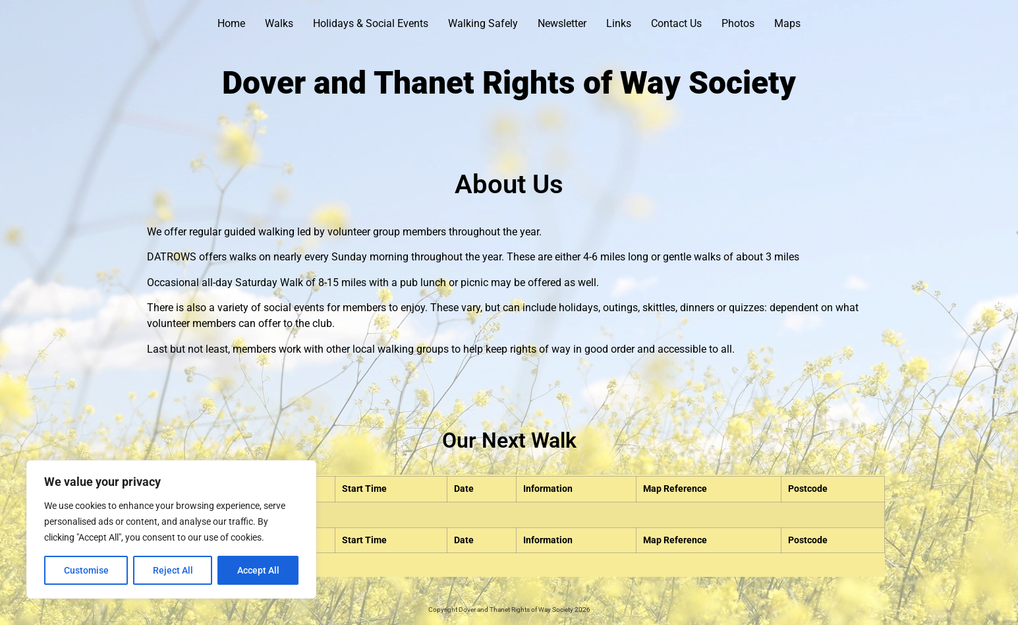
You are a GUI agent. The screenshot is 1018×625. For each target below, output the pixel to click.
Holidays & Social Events (370, 23)
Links (618, 23)
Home (231, 23)
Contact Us (676, 23)
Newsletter (562, 23)
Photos (737, 23)
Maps (787, 23)
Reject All (173, 570)
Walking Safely (483, 23)
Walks (279, 23)
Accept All (258, 570)
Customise (86, 570)
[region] (171, 529)
